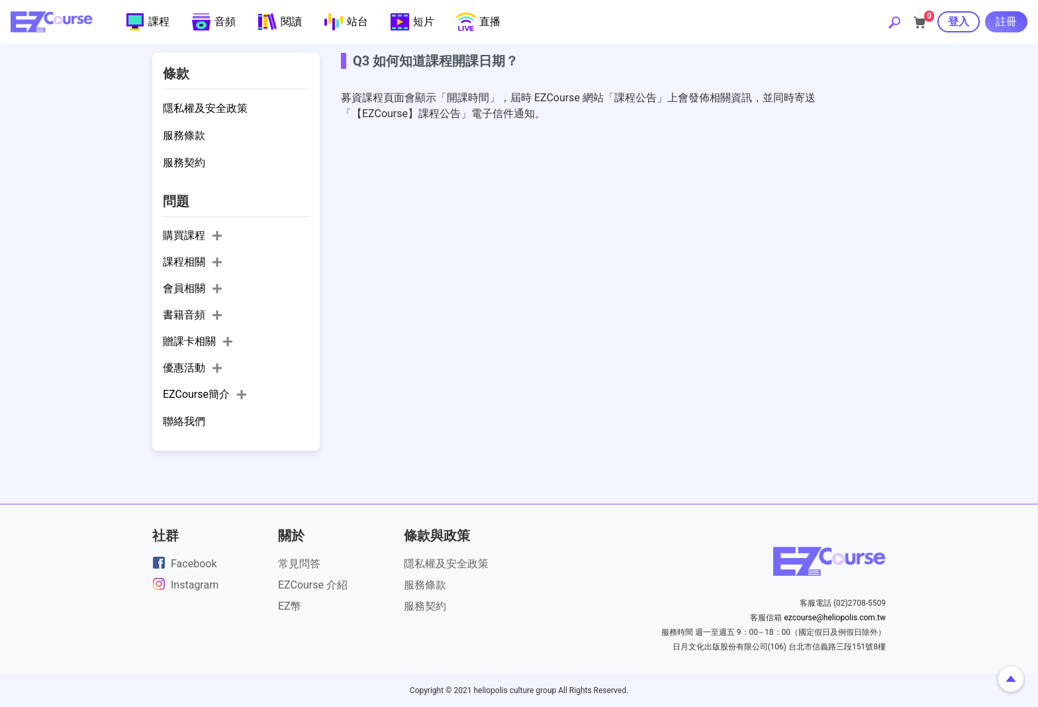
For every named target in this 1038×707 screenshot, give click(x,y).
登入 (958, 21)
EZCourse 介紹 (313, 585)
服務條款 (425, 585)
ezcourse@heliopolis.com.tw (835, 617)
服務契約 (425, 606)
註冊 (1006, 21)
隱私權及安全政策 (446, 563)
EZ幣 (289, 606)
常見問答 (299, 563)
